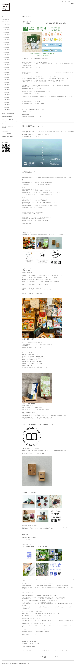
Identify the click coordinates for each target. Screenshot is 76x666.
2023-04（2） (7, 92)
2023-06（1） (7, 87)
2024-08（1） (7, 62)
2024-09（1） (7, 59)
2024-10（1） (7, 57)
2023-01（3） (7, 94)
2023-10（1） (7, 79)
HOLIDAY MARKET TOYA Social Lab (8, 130)
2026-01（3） (7, 32)
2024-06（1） (7, 64)
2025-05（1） (7, 49)
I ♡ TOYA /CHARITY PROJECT (7, 127)
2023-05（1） (7, 89)
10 (57, 656)
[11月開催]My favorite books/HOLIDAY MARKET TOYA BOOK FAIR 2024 (43, 234)
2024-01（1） (7, 74)
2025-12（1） (7, 34)
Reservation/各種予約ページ (9, 119)
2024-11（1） (7, 54)
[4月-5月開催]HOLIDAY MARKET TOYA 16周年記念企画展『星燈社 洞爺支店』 (44, 23)
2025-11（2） (7, 37)
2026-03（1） (7, 27)
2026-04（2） (7, 24)
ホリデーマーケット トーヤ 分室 (9, 122)
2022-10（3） (7, 102)
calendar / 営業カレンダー (8, 116)
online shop (5, 19)
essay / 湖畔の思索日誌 (8, 113)
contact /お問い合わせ (7, 136)
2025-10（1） (7, 39)
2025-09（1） (7, 42)
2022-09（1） (7, 104)
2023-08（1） (7, 84)
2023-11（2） (7, 77)
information (5, 21)
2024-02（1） (7, 72)
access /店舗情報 (6, 133)
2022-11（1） (7, 99)
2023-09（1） (7, 82)
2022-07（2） (7, 109)
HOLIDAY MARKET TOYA (11, 663)
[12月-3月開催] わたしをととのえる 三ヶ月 (34, 126)
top (3, 16)
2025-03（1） (7, 52)
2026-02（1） (7, 29)
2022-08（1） (7, 107)
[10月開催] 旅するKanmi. (29, 492)
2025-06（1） (7, 47)
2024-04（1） (7, 69)
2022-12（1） (7, 97)
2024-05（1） (7, 67)
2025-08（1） (7, 44)
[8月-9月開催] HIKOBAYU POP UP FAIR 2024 (35, 546)
